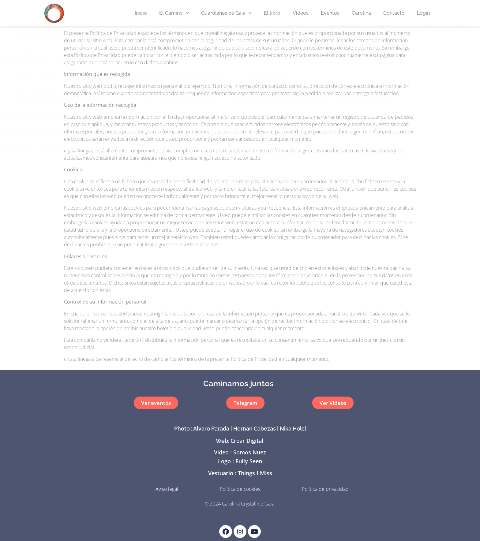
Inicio (141, 13)
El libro (272, 13)
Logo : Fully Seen (240, 461)
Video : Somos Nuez (240, 452)
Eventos (330, 13)
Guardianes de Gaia (226, 13)
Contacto (394, 13)
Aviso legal (167, 489)
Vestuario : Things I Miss (240, 473)
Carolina (361, 13)
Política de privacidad (325, 489)
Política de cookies (240, 489)
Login (423, 13)
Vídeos (301, 13)
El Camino (174, 13)
